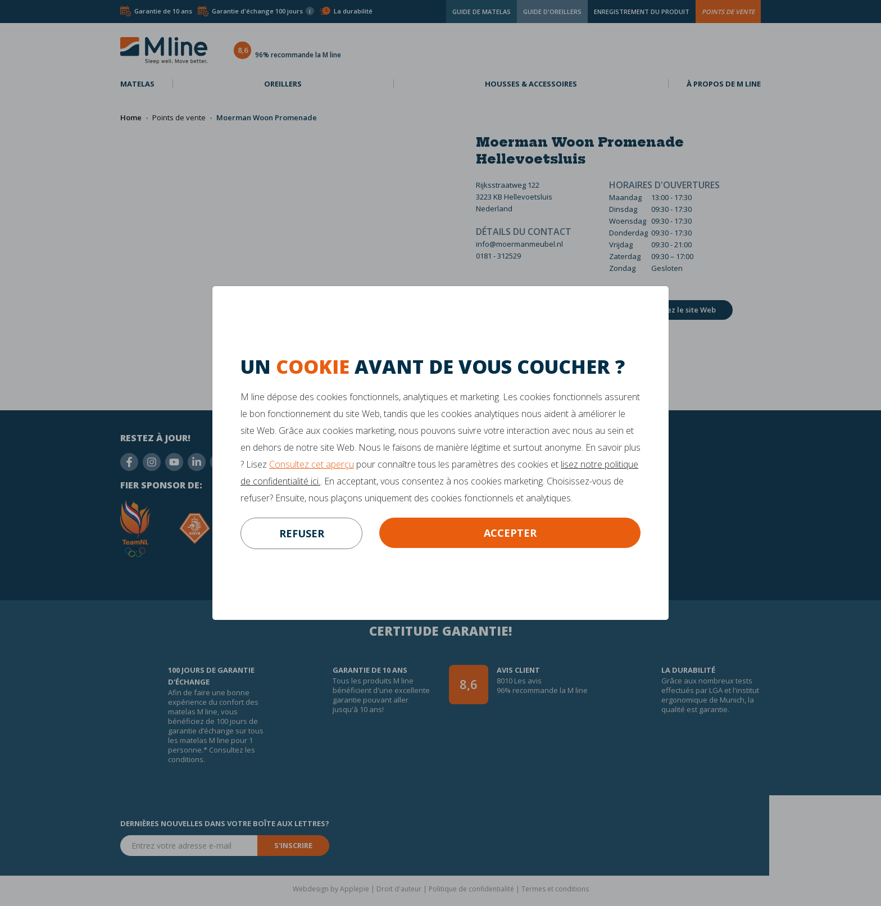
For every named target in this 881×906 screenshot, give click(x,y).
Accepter (510, 533)
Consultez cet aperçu (311, 464)
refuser (301, 533)
